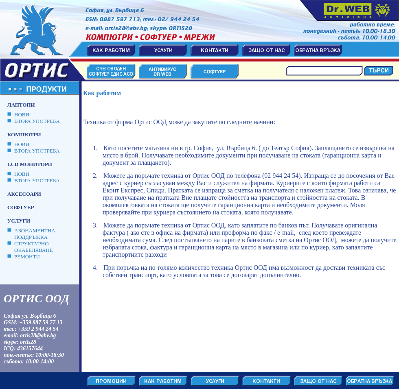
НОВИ (21, 114)
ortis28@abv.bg (38, 335)
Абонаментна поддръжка (34, 233)
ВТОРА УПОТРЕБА (37, 121)
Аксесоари (24, 194)
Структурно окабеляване (33, 246)
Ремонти (27, 257)
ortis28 (28, 342)
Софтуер (20, 207)
